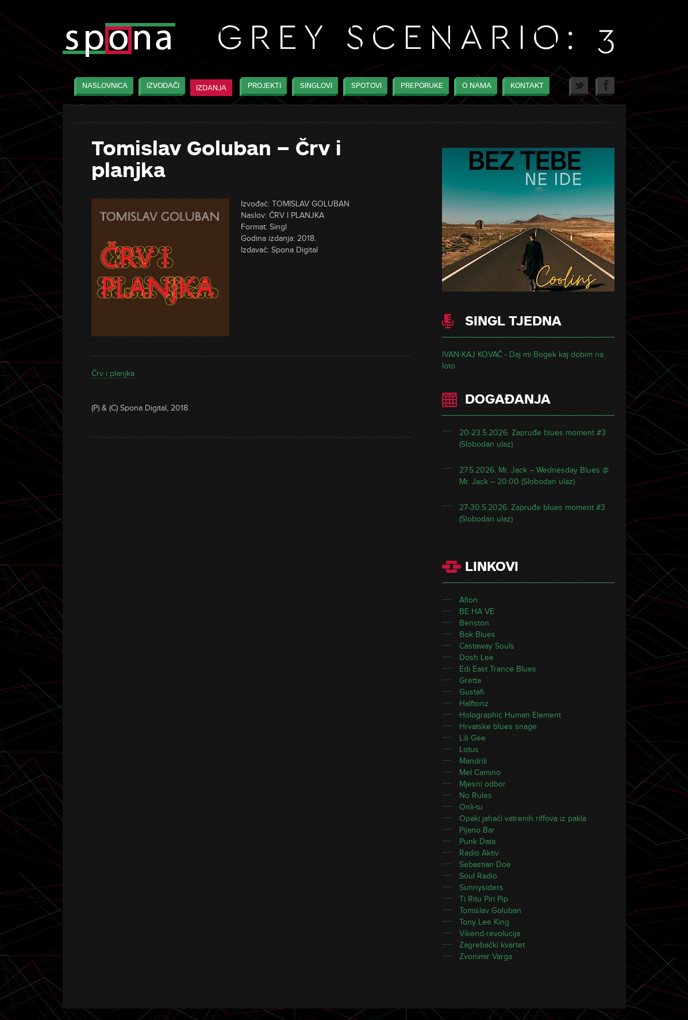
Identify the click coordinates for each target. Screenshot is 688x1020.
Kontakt (524, 86)
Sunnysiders (481, 887)
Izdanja (211, 88)
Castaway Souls (486, 646)
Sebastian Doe (485, 864)
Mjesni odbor (482, 784)
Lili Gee (472, 738)
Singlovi (313, 86)
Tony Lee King (484, 922)
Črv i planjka (112, 373)
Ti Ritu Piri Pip (483, 899)
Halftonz (474, 703)
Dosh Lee (476, 657)
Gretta (470, 680)
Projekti (261, 86)
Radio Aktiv (479, 853)
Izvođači (160, 86)
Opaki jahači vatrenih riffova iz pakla (522, 818)
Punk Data (477, 841)
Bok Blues (477, 634)
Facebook (604, 86)
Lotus (469, 749)
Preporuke (419, 86)
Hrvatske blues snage (498, 726)
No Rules (475, 795)
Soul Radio (478, 876)
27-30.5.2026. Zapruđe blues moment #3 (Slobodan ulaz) (532, 513)
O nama (473, 86)
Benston (474, 623)
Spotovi (363, 86)
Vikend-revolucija (489, 933)
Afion (468, 600)
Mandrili (473, 761)
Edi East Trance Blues (497, 669)
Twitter (578, 86)
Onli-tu (471, 807)
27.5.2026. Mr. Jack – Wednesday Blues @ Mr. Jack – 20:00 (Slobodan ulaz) (534, 476)
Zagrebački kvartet (492, 945)
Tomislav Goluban (490, 910)
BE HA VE (476, 611)
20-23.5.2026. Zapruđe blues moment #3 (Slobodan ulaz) (532, 438)
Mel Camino (480, 772)
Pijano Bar (477, 830)
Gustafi (471, 692)
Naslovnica (102, 86)
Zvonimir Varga (485, 956)
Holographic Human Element (510, 715)
